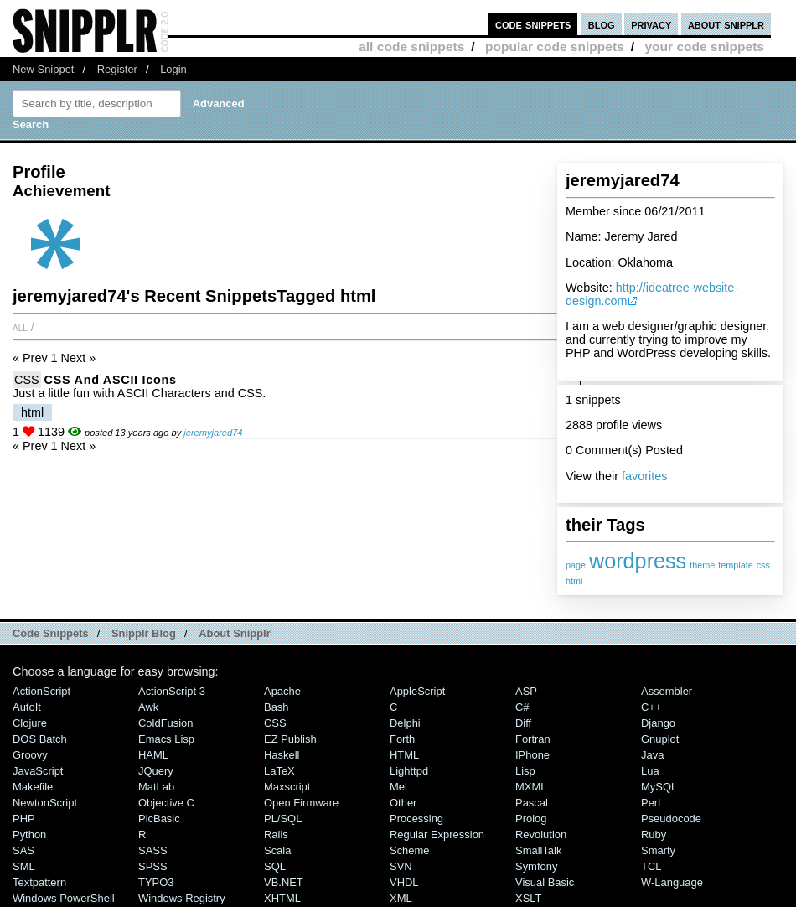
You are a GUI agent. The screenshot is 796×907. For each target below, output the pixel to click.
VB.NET (283, 882)
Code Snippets (51, 633)
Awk (148, 707)
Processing (416, 818)
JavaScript (38, 770)
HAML (153, 755)
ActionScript (41, 691)
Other (403, 802)
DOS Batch (40, 739)
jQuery (155, 770)
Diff (523, 723)
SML (24, 866)
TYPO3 (155, 882)
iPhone (532, 755)
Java (652, 755)
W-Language (672, 882)
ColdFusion (166, 723)
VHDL (404, 882)
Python (29, 834)
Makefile (33, 786)
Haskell (281, 755)
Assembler (666, 691)
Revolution (540, 834)
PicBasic (159, 818)
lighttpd (409, 770)
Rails (276, 834)
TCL (651, 866)
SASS (153, 850)
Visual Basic (544, 882)
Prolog (530, 818)
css (763, 565)
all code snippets (411, 46)
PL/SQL (283, 818)
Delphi (405, 723)
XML (401, 898)
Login (173, 69)
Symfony (536, 866)
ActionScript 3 (171, 691)
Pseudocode (671, 818)
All (20, 327)
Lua (650, 770)
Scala (277, 850)
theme (702, 565)
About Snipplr (235, 633)
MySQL (659, 786)
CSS (26, 379)
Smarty (658, 850)
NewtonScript (45, 802)
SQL (275, 866)
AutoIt (27, 707)
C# (522, 707)
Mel (398, 786)
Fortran (532, 739)
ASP (526, 691)
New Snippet (43, 69)
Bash (276, 707)
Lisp (525, 770)
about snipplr (726, 24)
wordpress (637, 561)
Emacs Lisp (166, 739)
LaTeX (279, 770)
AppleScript (417, 691)
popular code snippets (554, 46)
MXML (530, 786)
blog (601, 24)
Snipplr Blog (143, 633)
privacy (651, 24)
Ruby (653, 834)
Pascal (531, 802)
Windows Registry (181, 898)
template (735, 565)
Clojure (30, 723)
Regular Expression (437, 834)
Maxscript (287, 786)
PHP (24, 818)
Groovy (30, 755)
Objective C (166, 802)
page (576, 565)
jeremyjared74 (212, 433)
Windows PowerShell (64, 898)
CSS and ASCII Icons (110, 379)
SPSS (153, 866)
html (574, 581)
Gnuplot (660, 739)
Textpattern (39, 882)
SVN (401, 866)
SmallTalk (538, 850)
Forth (402, 739)
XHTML (282, 898)
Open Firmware (301, 802)
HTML (404, 755)
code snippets (533, 24)
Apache (282, 691)
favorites (644, 476)
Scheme (410, 850)
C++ (651, 707)
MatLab (156, 786)
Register (117, 69)
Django (658, 723)
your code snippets (704, 46)
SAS (23, 850)
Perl (650, 802)
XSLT (528, 898)
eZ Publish (290, 739)
